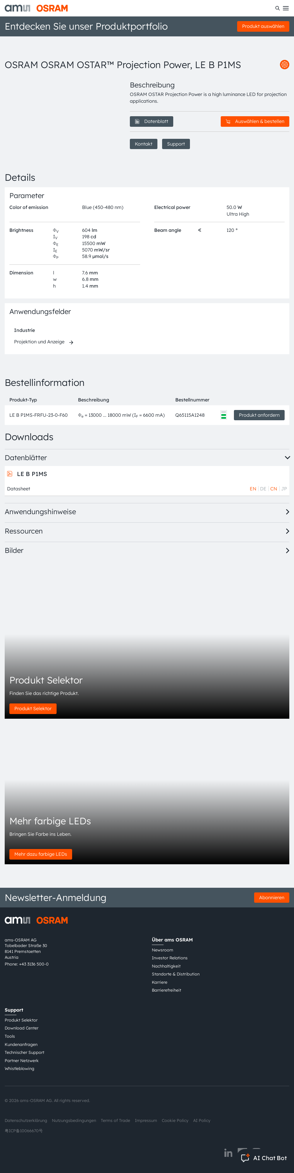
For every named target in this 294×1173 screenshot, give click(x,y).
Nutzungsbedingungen (74, 1120)
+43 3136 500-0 (34, 964)
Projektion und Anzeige (39, 342)
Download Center (21, 1028)
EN (253, 488)
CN (273, 488)
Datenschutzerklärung (26, 1120)
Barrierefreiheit (166, 990)
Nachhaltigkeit (166, 966)
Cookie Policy (175, 1120)
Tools (10, 1036)
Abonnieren (271, 897)
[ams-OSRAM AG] (36, 8)
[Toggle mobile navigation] (285, 8)
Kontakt (143, 144)
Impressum (146, 1120)
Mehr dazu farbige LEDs (40, 854)
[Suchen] (277, 8)
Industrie (24, 330)
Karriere (159, 982)
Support (176, 144)
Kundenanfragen (21, 1044)
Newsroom (162, 950)
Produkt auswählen (263, 26)
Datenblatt (151, 121)
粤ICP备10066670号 (24, 1130)
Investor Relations (170, 958)
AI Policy (201, 1120)
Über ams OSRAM (172, 940)
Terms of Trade (115, 1120)
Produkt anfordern (259, 415)
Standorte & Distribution (176, 974)
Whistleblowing (19, 1068)
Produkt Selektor (33, 708)
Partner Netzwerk (22, 1060)
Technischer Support (24, 1052)
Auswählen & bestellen (255, 121)
